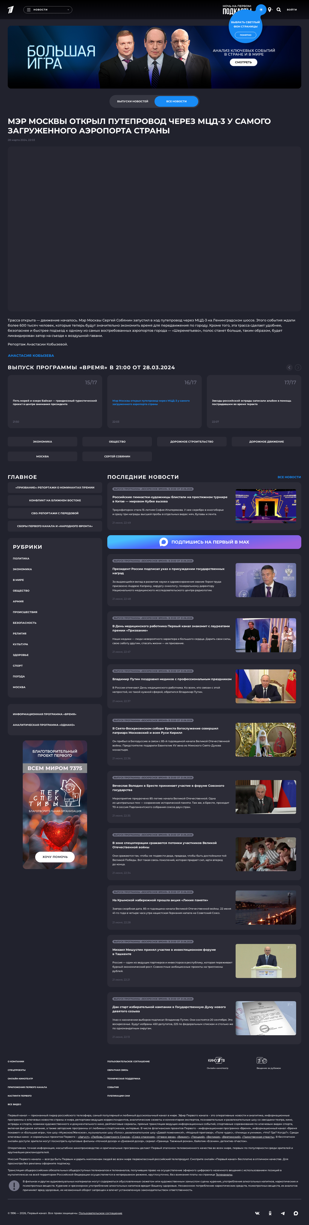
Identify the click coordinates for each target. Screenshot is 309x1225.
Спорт (18, 665)
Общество (117, 441)
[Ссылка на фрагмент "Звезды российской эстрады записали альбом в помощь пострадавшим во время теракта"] (254, 401)
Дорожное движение (266, 441)
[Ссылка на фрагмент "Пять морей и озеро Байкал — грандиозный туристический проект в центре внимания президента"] (55, 401)
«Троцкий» (198, 1136)
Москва (42, 456)
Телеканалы (224, 1174)
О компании (16, 1061)
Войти (292, 9)
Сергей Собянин (117, 456)
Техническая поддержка (123, 1078)
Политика (21, 558)
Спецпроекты (17, 1070)
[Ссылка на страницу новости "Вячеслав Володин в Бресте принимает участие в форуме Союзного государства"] (204, 797)
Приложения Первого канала (27, 1087)
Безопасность (24, 622)
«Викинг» (183, 1136)
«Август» (83, 1136)
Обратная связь (117, 1070)
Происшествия (25, 612)
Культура (20, 644)
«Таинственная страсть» (258, 1136)
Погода (19, 676)
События (113, 1087)
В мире (18, 580)
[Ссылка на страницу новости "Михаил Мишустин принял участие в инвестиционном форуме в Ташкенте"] (204, 961)
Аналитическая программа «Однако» (44, 724)
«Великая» (213, 1136)
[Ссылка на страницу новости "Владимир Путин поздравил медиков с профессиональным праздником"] (204, 686)
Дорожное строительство (191, 441)
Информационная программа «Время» (44, 714)
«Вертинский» (231, 1136)
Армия (18, 601)
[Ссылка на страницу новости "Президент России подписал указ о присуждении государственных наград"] (204, 580)
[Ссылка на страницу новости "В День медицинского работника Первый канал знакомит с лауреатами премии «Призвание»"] (204, 635)
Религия (19, 633)
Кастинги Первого (20, 1095)
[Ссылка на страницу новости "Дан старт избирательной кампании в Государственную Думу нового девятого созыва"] (204, 1018)
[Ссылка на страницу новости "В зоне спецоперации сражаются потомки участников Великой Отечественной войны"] (204, 854)
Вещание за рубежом (269, 1063)
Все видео (14, 1104)
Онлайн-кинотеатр (20, 1078)
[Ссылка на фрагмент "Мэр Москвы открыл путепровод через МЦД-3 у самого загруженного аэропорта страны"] (154, 401)
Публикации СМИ (118, 1095)
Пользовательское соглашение (128, 1061)
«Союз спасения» (143, 1136)
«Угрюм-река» (166, 1136)
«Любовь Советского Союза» (110, 1136)
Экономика (42, 441)
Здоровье (21, 655)
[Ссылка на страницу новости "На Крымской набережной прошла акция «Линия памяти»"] (204, 907)
